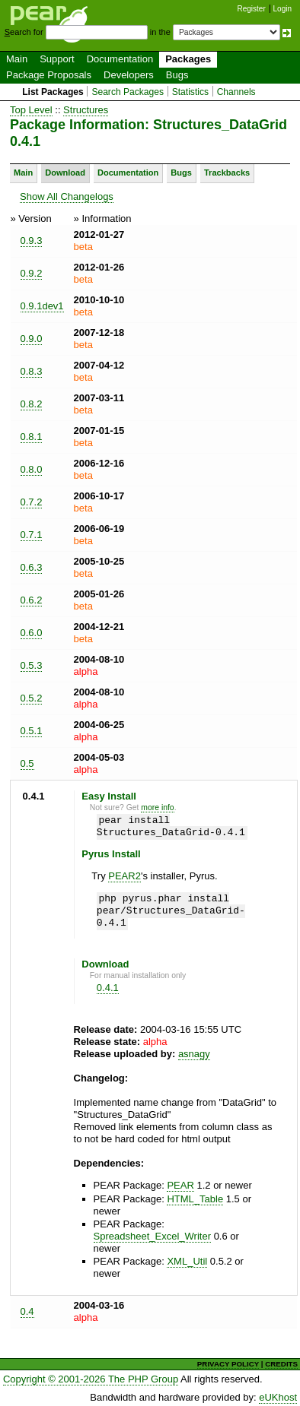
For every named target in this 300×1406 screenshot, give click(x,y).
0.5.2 (32, 698)
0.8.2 (32, 404)
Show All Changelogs (66, 196)
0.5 (27, 763)
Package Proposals (48, 75)
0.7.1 (32, 534)
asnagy (194, 1053)
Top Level (31, 110)
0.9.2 (32, 273)
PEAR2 (124, 876)
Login (282, 9)
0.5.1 (32, 730)
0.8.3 (32, 371)
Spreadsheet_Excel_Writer (152, 1236)
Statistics (190, 92)
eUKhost (278, 1397)
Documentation (120, 59)
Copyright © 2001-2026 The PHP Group (90, 1379)
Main (16, 59)
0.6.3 (32, 567)
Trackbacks (227, 172)
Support (57, 59)
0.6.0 (32, 632)
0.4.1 (108, 987)
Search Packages (127, 92)
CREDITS (281, 1364)
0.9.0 (32, 338)
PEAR (180, 1185)
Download (65, 172)
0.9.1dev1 (42, 306)
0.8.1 (32, 436)
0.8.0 (32, 469)
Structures (85, 110)
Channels (236, 92)
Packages (188, 59)
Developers (129, 75)
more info (157, 807)
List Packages (53, 92)
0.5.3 (32, 665)
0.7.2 (32, 502)
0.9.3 (32, 240)
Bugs (177, 75)
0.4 (27, 1311)
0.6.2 (32, 600)
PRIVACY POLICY (228, 1364)
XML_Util (187, 1261)
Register (252, 9)
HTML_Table (195, 1199)
